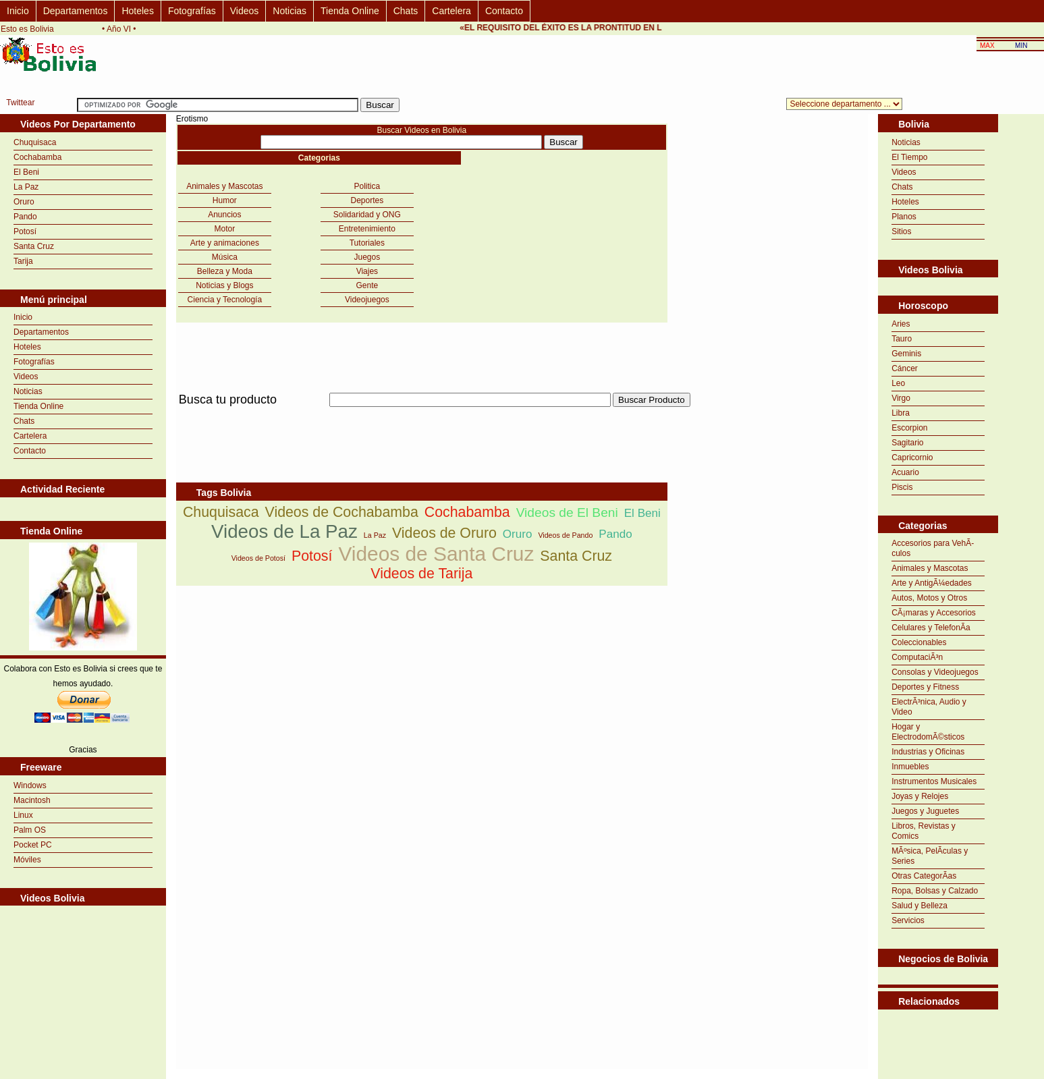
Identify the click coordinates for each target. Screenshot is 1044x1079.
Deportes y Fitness (925, 687)
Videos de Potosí (258, 558)
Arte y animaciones (224, 243)
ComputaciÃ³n (917, 657)
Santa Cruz (33, 246)
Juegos (367, 257)
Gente (367, 285)
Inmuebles (910, 766)
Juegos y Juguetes (925, 811)
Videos (244, 10)
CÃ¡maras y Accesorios (933, 612)
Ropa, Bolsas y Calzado (934, 890)
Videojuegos (367, 299)
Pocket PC (32, 845)
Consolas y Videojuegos (935, 672)
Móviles (27, 859)
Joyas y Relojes (919, 796)
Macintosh (32, 800)
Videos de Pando (565, 535)
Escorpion (909, 428)
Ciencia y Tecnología (225, 299)
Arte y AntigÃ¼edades (931, 583)
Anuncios (224, 214)
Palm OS (29, 830)
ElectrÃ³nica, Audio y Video (928, 707)
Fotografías (192, 10)
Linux (23, 815)
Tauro (901, 338)
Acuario (905, 472)
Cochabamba (37, 157)
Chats (405, 10)
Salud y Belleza (919, 905)
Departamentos (75, 10)
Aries (900, 324)
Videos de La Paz (284, 531)
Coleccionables (918, 642)
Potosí (24, 231)
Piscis (901, 487)
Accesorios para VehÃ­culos (932, 548)
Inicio (18, 10)
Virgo (900, 398)
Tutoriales (367, 243)
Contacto (504, 10)
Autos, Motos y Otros (929, 598)
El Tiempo (909, 157)
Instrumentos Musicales (934, 781)
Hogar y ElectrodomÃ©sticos (927, 732)
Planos (903, 216)
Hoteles (137, 10)
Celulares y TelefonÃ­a (930, 627)
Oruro (23, 201)
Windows (30, 785)
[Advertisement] (421, 415)
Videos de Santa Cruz (436, 554)
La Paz (25, 187)
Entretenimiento (367, 228)
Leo (898, 383)
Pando (25, 216)
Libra (900, 413)
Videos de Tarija (421, 573)
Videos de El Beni (567, 512)
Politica (367, 186)
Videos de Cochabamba (341, 512)
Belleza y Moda (224, 271)
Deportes (367, 200)
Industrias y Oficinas (927, 751)
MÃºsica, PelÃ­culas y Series (929, 856)
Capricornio (912, 457)
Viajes (367, 271)
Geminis (906, 353)
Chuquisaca (34, 142)
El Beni (26, 172)
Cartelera (451, 10)
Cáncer (904, 368)
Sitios (901, 231)
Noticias (289, 10)
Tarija (23, 261)
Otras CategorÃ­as (923, 876)
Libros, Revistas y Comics (923, 831)
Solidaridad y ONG (367, 214)
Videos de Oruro (444, 533)
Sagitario (907, 442)
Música (225, 257)
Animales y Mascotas (224, 186)
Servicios (908, 920)
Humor (225, 200)
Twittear (20, 102)
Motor (225, 228)
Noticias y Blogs (224, 285)
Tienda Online (350, 10)
